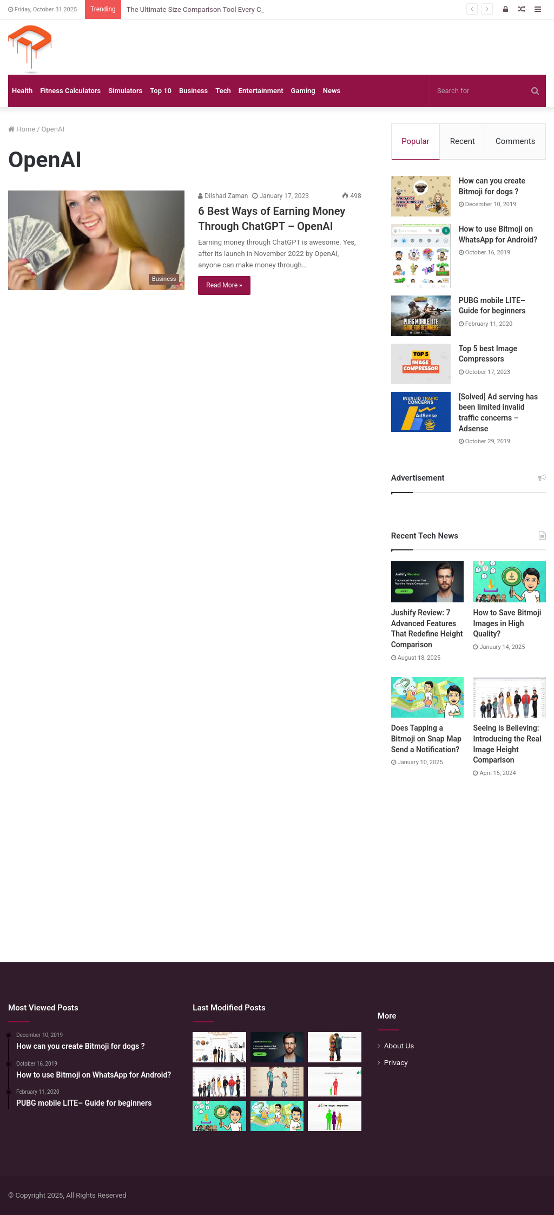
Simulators (125, 91)
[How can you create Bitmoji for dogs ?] (421, 196)
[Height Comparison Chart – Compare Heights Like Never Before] (334, 1082)
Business (193, 91)
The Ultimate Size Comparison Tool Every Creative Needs (215, 9)
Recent (462, 141)
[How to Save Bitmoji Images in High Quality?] (509, 581)
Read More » (224, 285)
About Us (399, 1045)
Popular (415, 141)
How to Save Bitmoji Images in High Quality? (507, 623)
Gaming (303, 91)
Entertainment (261, 91)
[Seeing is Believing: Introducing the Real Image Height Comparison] (509, 697)
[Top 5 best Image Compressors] (421, 364)
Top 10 (161, 91)
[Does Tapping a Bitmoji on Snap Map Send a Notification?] (427, 697)
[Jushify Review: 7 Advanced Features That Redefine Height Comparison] (427, 581)
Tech (222, 91)
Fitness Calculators (70, 91)
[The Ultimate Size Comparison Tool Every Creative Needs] (219, 1047)
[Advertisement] (277, 859)
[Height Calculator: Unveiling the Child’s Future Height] (334, 1116)
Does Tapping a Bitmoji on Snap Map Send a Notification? (426, 738)
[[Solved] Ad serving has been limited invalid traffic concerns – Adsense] (421, 412)
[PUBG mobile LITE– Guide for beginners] (421, 315)
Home (21, 129)
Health (22, 91)
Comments (516, 141)
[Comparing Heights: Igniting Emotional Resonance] (277, 1082)
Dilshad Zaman (223, 196)
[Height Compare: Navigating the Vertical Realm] (334, 1047)
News (331, 91)
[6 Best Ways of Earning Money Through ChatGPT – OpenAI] (96, 240)
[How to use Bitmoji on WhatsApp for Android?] (421, 256)
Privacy (396, 1062)
